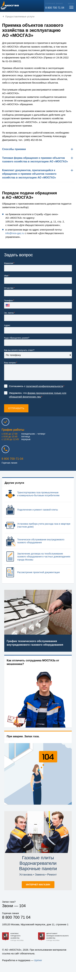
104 (22, 906)
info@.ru (14, 233)
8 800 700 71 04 (54, 7)
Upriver (38, 960)
